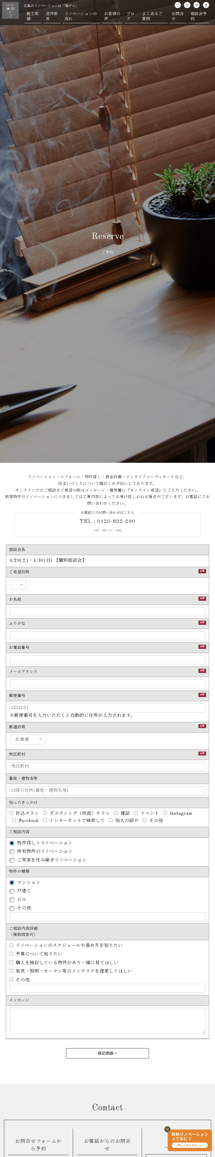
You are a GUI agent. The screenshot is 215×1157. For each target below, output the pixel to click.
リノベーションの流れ (81, 16)
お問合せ (178, 16)
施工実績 (33, 16)
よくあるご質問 (152, 16)
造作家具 (52, 16)
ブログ (131, 16)
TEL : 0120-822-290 (107, 521)
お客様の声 (112, 16)
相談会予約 (199, 16)
